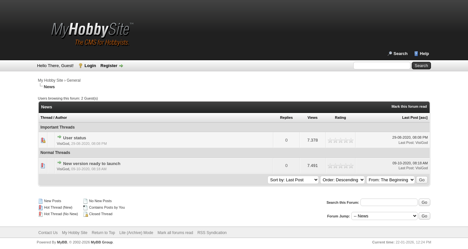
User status (74, 137)
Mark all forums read (175, 232)
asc (423, 117)
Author (61, 117)
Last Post (410, 117)
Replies (286, 117)
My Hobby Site (50, 80)
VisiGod (63, 143)
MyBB (62, 242)
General (74, 80)
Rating (340, 117)
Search (401, 53)
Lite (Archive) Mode (136, 232)
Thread (47, 117)
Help (424, 53)
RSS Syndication (212, 232)
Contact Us (48, 232)
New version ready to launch (91, 163)
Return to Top (103, 232)
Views (312, 117)
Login (90, 65)
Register (108, 65)
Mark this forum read (409, 106)
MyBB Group (102, 242)
